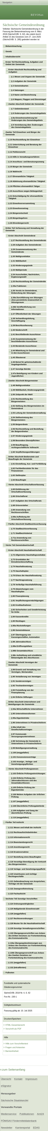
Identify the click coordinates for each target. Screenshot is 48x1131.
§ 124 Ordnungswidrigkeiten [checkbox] (21, 904)
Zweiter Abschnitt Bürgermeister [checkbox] (23, 381)
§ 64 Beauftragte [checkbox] (18, 480)
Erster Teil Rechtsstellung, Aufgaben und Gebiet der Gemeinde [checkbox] (24, 63)
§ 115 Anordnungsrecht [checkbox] (19, 847)
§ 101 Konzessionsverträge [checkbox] (23, 757)
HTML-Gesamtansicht (14, 1025)
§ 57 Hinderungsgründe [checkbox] (22, 436)
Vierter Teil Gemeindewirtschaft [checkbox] (20, 545)
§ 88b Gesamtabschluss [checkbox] (22, 651)
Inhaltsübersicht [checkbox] (13, 57)
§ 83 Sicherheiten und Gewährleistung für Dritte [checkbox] (28, 611)
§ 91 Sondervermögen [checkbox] (21, 681)
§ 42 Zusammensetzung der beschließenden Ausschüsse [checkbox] (24, 340)
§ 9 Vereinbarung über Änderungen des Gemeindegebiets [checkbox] (27, 126)
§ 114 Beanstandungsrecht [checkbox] (20, 842)
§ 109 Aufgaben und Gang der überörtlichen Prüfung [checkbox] (24, 812)
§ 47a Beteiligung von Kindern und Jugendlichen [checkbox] (27, 374)
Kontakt (18, 1079)
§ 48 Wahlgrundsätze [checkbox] (20, 385)
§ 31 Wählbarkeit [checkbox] (18, 261)
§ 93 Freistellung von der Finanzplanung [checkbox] (22, 691)
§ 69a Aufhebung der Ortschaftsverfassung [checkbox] (21, 518)
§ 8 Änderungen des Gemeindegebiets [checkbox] (28, 113)
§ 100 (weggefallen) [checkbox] (20, 753)
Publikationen (27, 1114)
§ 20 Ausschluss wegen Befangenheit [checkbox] (25, 191)
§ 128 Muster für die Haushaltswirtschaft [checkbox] (26, 923)
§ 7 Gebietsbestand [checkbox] (20, 109)
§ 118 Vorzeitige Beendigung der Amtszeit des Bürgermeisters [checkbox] (27, 863)
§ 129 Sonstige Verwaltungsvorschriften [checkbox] (26, 928)
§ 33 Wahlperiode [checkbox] (19, 270)
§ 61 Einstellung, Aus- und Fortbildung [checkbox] (28, 464)
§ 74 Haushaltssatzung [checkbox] (21, 566)
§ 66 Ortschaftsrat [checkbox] (19, 496)
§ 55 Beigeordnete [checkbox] (19, 424)
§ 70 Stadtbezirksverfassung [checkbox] (24, 529)
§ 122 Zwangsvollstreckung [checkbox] (20, 889)
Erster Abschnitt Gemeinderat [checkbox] (21, 236)
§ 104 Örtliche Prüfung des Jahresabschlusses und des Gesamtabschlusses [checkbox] (24, 780)
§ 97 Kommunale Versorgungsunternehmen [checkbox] (23, 735)
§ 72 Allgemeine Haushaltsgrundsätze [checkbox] (28, 555)
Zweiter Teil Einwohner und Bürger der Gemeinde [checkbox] (23, 133)
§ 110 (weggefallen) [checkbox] (20, 817)
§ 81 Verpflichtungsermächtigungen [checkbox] (27, 601)
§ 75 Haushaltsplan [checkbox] (20, 571)
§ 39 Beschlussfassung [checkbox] (21, 325)
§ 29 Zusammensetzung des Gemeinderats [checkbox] (24, 250)
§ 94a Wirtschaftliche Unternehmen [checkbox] (27, 709)
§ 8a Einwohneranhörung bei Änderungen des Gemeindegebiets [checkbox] (27, 119)
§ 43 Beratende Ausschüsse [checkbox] (23, 346)
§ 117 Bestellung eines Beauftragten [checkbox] (24, 857)
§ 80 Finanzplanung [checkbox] (20, 596)
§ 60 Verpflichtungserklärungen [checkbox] (25, 452)
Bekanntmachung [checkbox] (14, 46)
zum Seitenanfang (12, 1069)
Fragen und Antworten (14, 1047)
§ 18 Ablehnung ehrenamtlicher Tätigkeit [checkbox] (26, 181)
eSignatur (6, 1085)
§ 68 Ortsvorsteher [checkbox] (19, 505)
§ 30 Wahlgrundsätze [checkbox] (20, 256)
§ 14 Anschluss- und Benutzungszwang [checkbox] (26, 162)
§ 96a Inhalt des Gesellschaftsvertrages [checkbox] (21, 728)
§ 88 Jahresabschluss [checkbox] (21, 642)
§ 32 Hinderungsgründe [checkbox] (22, 265)
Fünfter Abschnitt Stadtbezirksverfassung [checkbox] (27, 524)
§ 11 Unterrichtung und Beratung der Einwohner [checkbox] (25, 146)
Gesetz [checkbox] (9, 51)
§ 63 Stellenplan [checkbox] (18, 475)
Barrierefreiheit (10, 1051)
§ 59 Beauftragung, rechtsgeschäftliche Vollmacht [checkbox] (25, 446)
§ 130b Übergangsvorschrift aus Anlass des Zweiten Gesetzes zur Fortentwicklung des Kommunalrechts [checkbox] (26, 955)
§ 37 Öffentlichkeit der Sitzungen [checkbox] (26, 314)
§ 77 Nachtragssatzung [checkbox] (21, 580)
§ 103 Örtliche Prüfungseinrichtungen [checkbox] (28, 774)
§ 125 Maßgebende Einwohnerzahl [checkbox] (23, 909)
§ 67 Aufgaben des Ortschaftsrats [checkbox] (26, 501)
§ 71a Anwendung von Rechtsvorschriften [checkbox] (21, 539)
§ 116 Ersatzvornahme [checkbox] (18, 852)
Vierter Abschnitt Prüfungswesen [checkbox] (23, 769)
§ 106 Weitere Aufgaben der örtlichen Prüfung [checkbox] (28, 795)
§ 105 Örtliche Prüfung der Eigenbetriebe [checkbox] (23, 788)
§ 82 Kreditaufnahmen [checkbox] (21, 605)
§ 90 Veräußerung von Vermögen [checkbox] (26, 677)
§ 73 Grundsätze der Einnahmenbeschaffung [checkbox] (22, 560)
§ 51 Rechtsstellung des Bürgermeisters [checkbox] (22, 400)
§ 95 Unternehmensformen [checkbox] (23, 714)
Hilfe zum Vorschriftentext (15, 1044)
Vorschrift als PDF (12, 1029)
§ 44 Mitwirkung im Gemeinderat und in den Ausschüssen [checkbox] (28, 352)
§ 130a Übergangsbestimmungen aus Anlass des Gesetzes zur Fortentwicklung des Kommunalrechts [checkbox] (27, 945)
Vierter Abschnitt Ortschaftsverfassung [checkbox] (26, 485)
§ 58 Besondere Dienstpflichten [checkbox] (25, 440)
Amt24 (40, 1114)
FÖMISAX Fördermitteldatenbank (19, 1120)
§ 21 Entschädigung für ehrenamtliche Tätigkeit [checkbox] (25, 197)
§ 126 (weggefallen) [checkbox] (17, 914)
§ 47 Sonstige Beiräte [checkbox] (20, 369)
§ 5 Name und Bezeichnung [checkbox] (23, 95)
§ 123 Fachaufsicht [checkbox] (16, 894)
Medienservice (9, 1114)
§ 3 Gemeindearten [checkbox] (19, 86)
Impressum (31, 1079)
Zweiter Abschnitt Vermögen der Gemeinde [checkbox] (23, 663)
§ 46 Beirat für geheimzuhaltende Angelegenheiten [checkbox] (26, 363)
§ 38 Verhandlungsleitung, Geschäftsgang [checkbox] (23, 319)
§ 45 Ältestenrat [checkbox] (18, 357)
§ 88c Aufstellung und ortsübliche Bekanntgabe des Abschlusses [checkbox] (26, 656)
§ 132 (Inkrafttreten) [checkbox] (17, 968)
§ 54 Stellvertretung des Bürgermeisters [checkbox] (22, 418)
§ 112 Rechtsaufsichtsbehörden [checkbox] (22, 832)
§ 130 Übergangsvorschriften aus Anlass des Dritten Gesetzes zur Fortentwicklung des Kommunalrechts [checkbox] (27, 935)
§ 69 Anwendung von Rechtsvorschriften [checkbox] (20, 511)
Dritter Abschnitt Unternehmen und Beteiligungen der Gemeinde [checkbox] (24, 703)
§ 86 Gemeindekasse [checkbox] (20, 630)
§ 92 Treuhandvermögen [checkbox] (22, 686)
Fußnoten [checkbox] (10, 973)
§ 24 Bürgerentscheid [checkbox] (18, 213)
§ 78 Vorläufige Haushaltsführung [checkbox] (26, 585)
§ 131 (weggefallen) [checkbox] (17, 963)
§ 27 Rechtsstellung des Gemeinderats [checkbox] (28, 240)
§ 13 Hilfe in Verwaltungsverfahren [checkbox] (23, 157)
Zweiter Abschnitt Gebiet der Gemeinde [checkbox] (26, 104)
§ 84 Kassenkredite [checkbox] (20, 617)
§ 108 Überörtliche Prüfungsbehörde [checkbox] (27, 806)
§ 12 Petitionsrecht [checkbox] (16, 152)
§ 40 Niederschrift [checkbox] (19, 330)
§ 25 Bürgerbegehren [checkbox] (18, 218)
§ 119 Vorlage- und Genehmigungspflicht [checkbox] (26, 869)
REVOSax (37, 14)
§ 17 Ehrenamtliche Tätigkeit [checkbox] (21, 176)
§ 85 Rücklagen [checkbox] (18, 621)
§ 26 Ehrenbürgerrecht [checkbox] (18, 223)
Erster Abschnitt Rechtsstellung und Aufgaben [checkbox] (24, 71)
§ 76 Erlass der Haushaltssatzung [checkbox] (26, 575)
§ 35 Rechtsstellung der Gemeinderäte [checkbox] (28, 281)
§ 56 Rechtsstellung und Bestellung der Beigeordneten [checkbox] (27, 430)
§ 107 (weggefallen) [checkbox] (20, 801)
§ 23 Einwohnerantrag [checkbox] (18, 208)
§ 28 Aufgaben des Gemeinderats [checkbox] (26, 245)
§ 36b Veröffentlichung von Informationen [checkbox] (23, 308)
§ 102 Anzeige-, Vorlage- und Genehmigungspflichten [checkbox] (24, 763)
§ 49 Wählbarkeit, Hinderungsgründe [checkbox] (27, 390)
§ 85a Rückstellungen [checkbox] (21, 626)
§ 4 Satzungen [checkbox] (17, 90)
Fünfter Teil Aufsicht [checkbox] (15, 822)
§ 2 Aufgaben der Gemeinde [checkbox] (23, 81)
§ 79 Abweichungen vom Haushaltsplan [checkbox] (22, 590)
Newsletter (6, 1127)
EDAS (36, 1127)
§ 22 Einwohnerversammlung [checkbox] (21, 203)
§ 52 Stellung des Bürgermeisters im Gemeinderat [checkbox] (27, 407)
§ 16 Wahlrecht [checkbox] (15, 172)
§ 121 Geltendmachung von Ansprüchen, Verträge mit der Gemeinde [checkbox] (26, 882)
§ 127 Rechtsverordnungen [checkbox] (20, 918)
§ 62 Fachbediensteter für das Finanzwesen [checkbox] (24, 469)
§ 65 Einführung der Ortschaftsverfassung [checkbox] (21, 490)
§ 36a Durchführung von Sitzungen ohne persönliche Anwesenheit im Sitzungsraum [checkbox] (27, 300)
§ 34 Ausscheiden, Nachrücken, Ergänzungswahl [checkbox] (25, 275)
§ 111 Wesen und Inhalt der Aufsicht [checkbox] (24, 827)
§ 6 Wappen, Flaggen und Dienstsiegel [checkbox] (28, 99)
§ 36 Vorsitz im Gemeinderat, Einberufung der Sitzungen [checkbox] (24, 292)
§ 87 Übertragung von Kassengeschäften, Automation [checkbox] (25, 636)
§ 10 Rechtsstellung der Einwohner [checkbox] (24, 140)
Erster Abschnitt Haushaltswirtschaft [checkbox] (25, 550)
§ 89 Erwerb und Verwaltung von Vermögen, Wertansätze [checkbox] (26, 671)
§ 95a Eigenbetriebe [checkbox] (20, 718)
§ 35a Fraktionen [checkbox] (18, 286)
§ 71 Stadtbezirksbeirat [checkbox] (21, 533)
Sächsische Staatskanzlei (14, 1100)
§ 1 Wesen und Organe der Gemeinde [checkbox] (28, 77)
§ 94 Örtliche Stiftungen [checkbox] (22, 697)
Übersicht (6, 1079)
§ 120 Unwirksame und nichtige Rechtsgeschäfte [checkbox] (22, 875)
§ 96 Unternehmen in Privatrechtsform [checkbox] (28, 723)
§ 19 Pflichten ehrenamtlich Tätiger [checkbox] (24, 186)
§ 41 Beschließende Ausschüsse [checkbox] (26, 334)
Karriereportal (22, 1127)
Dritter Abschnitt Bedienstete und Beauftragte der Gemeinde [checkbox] (23, 458)
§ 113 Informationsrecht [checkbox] (19, 837)
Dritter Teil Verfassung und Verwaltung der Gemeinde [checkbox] (25, 229)
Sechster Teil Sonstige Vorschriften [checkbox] (21, 899)
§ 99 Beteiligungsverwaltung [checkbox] (24, 748)
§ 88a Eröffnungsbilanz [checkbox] (21, 646)
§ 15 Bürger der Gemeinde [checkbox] (20, 167)
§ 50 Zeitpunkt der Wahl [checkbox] (22, 394)
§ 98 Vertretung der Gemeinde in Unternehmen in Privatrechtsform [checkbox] (26, 742)
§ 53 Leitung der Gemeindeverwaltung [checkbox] (28, 413)
